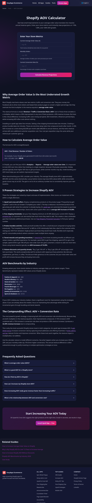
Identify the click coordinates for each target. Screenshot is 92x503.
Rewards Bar (40, 487)
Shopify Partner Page (80, 478)
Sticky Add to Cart (42, 478)
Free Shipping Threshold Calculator (48, 219)
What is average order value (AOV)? (17, 363)
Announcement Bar (42, 490)
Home (34, 3)
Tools (54, 3)
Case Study (6, 460)
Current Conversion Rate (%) (29, 62)
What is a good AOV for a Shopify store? (18, 370)
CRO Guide (58, 475)
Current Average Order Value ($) (30, 41)
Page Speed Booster (43, 497)
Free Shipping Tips (60, 484)
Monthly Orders (25, 51)
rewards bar (39, 238)
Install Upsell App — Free (46, 423)
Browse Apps (62, 3)
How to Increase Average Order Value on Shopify (18, 446)
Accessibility (40, 500)
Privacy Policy (78, 481)
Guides (47, 3)
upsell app (46, 207)
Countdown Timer (42, 493)
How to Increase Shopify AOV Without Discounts (18, 453)
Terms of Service (79, 484)
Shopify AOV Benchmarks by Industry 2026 (16, 456)
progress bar (7, 216)
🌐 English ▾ (85, 3)
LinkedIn (76, 487)
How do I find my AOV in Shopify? (16, 377)
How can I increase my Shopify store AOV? (19, 384)
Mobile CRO (58, 490)
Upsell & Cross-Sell (42, 481)
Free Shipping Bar (42, 484)
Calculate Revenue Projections (46, 75)
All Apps (41, 3)
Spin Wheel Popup (42, 475)
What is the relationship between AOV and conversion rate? (25, 398)
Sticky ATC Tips (59, 481)
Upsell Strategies (60, 487)
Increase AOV (59, 478)
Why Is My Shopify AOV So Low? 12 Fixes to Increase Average (22, 449)
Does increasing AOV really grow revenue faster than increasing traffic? (29, 391)
